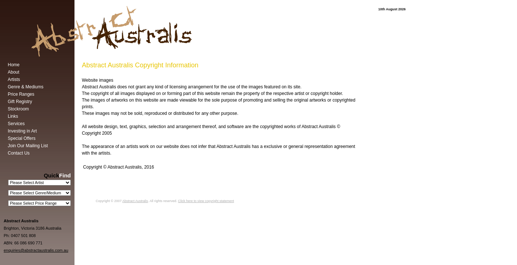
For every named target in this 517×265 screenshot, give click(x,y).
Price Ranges (21, 94)
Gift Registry (20, 101)
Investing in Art (22, 131)
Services (16, 123)
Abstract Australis (135, 201)
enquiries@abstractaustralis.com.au (36, 250)
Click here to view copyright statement (206, 201)
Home (14, 64)
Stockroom (18, 109)
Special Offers (21, 138)
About (13, 72)
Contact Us (19, 153)
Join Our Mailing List (28, 145)
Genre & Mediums (26, 86)
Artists (14, 79)
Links (13, 116)
